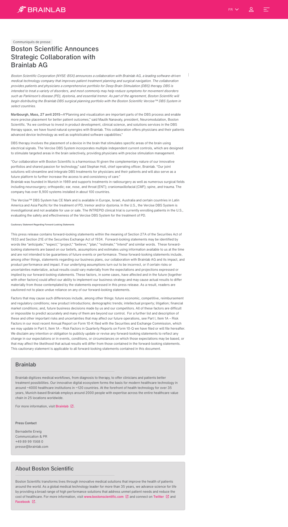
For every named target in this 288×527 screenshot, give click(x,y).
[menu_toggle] (266, 9)
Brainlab (62, 406)
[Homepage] (41, 9)
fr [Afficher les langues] (233, 9)
